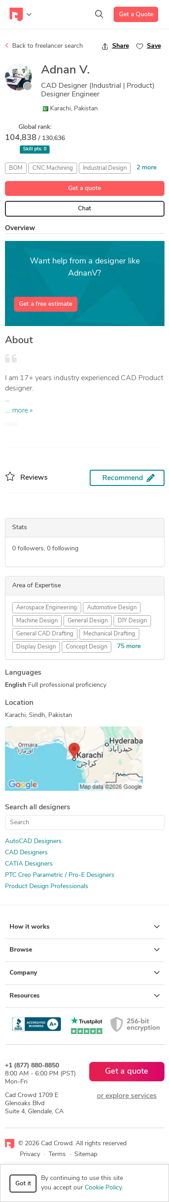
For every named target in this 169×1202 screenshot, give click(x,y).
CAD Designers (26, 852)
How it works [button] (84, 926)
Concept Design (86, 647)
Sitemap (85, 1154)
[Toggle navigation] (20, 14)
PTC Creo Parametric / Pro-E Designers (59, 875)
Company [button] (84, 972)
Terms (57, 1154)
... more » (19, 410)
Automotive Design (112, 608)
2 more (146, 167)
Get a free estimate (45, 304)
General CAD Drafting (44, 634)
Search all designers (37, 807)
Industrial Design (105, 168)
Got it (23, 1183)
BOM (16, 168)
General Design (88, 621)
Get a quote (84, 188)
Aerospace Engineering (46, 608)
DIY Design (132, 621)
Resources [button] (84, 995)
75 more (129, 646)
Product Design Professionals (46, 886)
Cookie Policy (103, 1187)
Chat (84, 208)
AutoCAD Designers (33, 841)
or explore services (127, 1096)
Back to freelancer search (44, 46)
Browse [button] (84, 949)
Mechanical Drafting (109, 634)
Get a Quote (136, 14)
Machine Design (37, 621)
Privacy (30, 1154)
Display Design (36, 647)
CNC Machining (52, 168)
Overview (20, 228)
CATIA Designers (29, 864)
